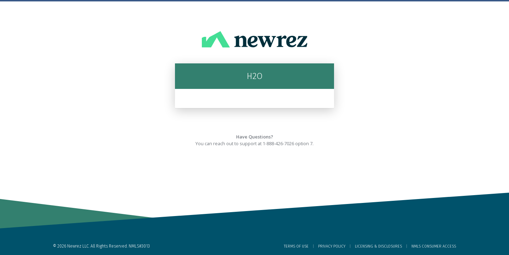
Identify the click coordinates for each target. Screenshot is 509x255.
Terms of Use (296, 246)
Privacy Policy (331, 246)
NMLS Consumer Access (433, 246)
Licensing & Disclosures (378, 246)
